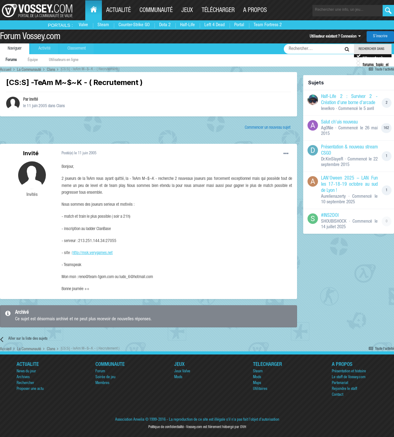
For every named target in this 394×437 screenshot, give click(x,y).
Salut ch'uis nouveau (339, 122)
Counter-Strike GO (134, 25)
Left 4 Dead (214, 25)
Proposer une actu (30, 389)
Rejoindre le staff (344, 389)
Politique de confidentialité (166, 427)
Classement (76, 49)
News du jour (26, 372)
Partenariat (340, 383)
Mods (178, 377)
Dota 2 (165, 25)
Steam (103, 25)
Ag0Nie (327, 128)
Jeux (187, 11)
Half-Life (187, 25)
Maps (257, 383)
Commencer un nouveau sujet (268, 128)
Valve (83, 25)
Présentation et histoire (349, 372)
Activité (44, 49)
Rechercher (25, 383)
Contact (337, 395)
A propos (255, 11)
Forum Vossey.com (30, 37)
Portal (239, 25)
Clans (60, 106)
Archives (23, 377)
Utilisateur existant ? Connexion (335, 37)
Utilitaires (260, 389)
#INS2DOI (330, 215)
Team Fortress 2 (268, 25)
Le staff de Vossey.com (348, 377)
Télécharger (218, 11)
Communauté (156, 11)
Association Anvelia (129, 420)
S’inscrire (380, 36)
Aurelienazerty (333, 196)
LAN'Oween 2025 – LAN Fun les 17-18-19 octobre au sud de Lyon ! (349, 184)
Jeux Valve (182, 372)
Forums (11, 60)
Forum (100, 372)
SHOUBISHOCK (334, 221)
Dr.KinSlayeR (332, 159)
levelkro (328, 109)
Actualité (118, 11)
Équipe (33, 60)
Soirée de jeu (105, 377)
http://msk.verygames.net (92, 253)
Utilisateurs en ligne (63, 60)
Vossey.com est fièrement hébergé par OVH (216, 427)
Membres (102, 383)
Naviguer (15, 49)
